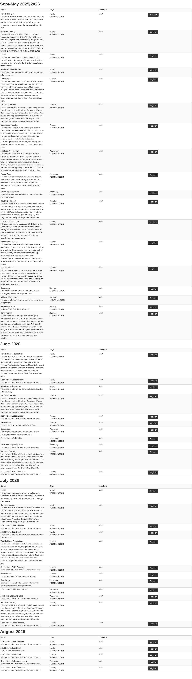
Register (153, 32)
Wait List (153, 15)
